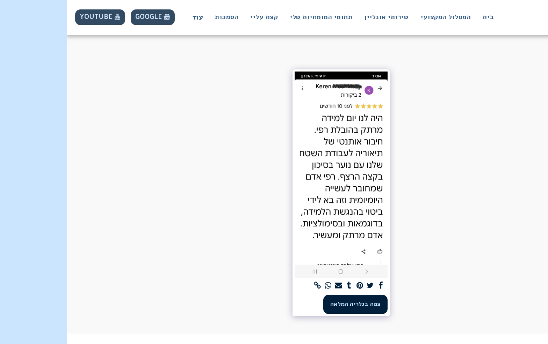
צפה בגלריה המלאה (288, 304)
